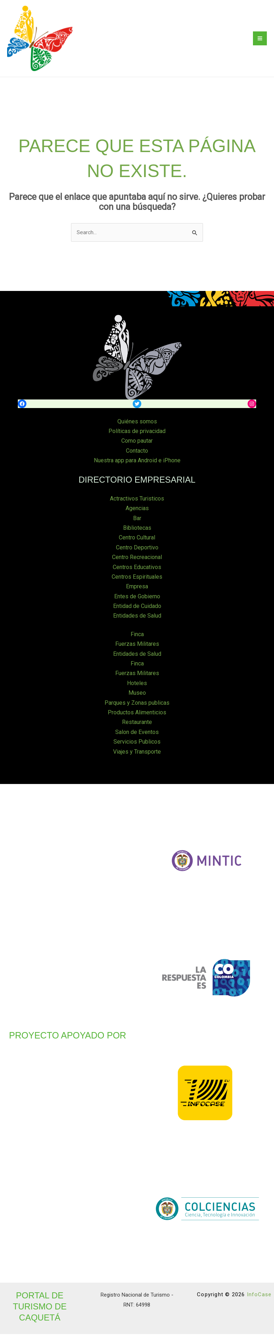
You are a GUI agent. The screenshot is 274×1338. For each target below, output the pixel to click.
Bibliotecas (137, 533)
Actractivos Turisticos (137, 504)
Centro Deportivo (137, 552)
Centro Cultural (137, 543)
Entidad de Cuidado (137, 611)
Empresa (137, 591)
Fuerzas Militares (137, 648)
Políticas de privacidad (137, 437)
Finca (137, 639)
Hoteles (137, 687)
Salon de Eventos (137, 736)
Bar (137, 523)
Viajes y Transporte (137, 755)
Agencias (137, 513)
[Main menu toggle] (260, 42)
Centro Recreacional (137, 562)
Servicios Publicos (137, 746)
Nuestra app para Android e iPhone (137, 466)
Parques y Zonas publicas (137, 707)
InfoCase (259, 1298)
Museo (137, 697)
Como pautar (137, 446)
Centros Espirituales (137, 582)
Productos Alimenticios (137, 716)
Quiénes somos (137, 427)
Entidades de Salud (137, 620)
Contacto (137, 456)
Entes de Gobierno (137, 601)
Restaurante (137, 726)
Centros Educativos (137, 572)
